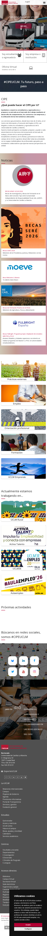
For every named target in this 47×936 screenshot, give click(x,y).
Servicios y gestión (10, 804)
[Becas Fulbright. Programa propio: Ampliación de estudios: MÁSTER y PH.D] (23, 330)
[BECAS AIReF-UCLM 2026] (23, 184)
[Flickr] (25, 777)
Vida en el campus (9, 828)
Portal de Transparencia (12, 802)
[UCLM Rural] (23, 511)
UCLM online (7, 826)
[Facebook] (5, 777)
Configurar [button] (28, 929)
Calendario (7, 834)
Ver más (23, 26)
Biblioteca (6, 876)
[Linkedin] (13, 777)
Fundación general (10, 807)
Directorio (6, 897)
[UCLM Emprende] (23, 468)
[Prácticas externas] (23, 371)
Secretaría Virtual (9, 881)
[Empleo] (23, 395)
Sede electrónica (9, 884)
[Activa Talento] (23, 536)
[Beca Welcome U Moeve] (23, 271)
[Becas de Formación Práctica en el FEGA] (23, 299)
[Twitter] (9, 777)
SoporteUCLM (10, 771)
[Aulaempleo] (23, 584)
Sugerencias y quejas (10, 887)
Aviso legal (4, 918)
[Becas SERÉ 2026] (23, 232)
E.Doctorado (7, 858)
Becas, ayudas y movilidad (12, 831)
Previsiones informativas (12, 799)
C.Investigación (8, 855)
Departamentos (9, 852)
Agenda (5, 797)
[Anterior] (3, 25)
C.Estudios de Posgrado (11, 860)
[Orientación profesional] (23, 419)
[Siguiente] (43, 25)
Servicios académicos (10, 836)
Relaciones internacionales (13, 789)
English (27, 2)
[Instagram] (17, 777)
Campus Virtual (8, 879)
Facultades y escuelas (11, 850)
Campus (6, 791)
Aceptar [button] (28, 925)
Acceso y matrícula (9, 823)
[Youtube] (21, 777)
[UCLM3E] (23, 560)
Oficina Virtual (9, 66)
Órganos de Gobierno (11, 794)
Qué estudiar (7, 821)
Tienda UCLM (8, 902)
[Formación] (23, 444)
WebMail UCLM (8, 900)
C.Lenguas (6, 863)
